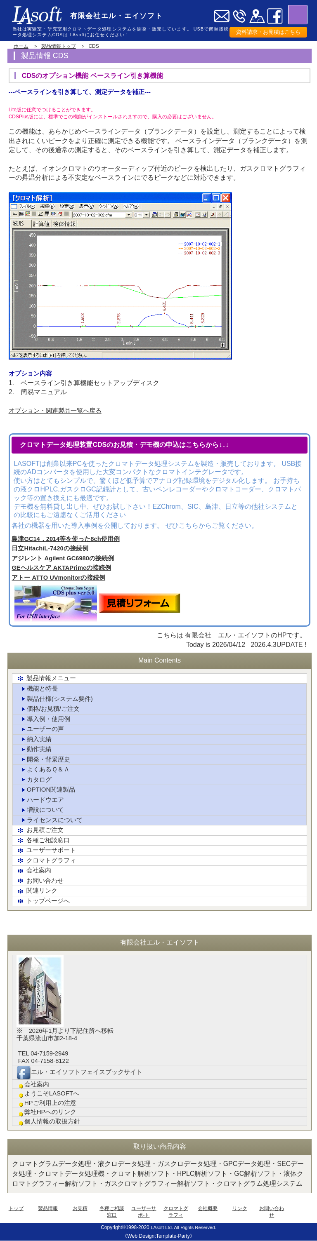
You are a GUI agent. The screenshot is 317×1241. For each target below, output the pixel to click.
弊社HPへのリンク (48, 1111)
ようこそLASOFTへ (50, 1092)
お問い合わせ (41, 879)
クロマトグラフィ (48, 859)
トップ (16, 1208)
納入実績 (35, 739)
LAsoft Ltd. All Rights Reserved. (183, 1227)
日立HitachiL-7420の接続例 (50, 549)
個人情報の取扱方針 (50, 1121)
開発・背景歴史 (45, 759)
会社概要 (208, 1208)
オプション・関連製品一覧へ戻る (58, 410)
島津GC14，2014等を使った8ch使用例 (65, 539)
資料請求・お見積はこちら (268, 32)
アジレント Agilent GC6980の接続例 (63, 558)
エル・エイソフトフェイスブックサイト (83, 1070)
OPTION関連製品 (47, 789)
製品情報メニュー (48, 679)
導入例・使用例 (45, 719)
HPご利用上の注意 (48, 1102)
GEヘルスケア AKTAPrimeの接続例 (61, 568)
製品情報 (48, 1208)
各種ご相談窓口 (45, 839)
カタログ (35, 779)
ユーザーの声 (41, 729)
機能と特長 (38, 689)
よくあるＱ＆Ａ (45, 769)
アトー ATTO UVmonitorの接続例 (58, 578)
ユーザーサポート (48, 849)
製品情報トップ (58, 46)
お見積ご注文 (41, 829)
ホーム (21, 46)
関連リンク (38, 889)
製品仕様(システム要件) (57, 699)
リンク (239, 1208)
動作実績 (35, 749)
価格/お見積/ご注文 (50, 709)
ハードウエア (41, 799)
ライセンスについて (51, 819)
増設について (41, 809)
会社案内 (35, 869)
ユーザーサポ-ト (143, 1212)
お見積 (80, 1208)
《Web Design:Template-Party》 (158, 1236)
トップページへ (45, 899)
